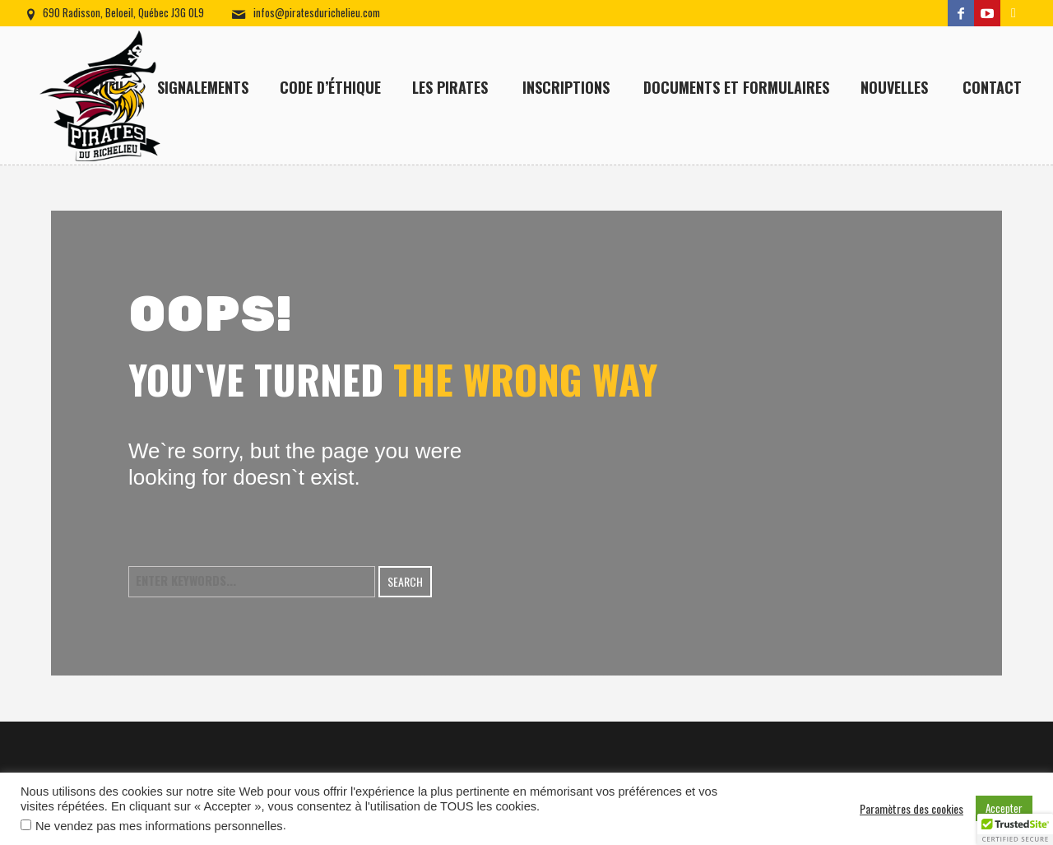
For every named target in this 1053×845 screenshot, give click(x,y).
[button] (1015, 829)
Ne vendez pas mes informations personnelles (159, 826)
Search (405, 581)
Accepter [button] (1004, 808)
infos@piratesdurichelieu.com (316, 12)
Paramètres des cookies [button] (911, 809)
